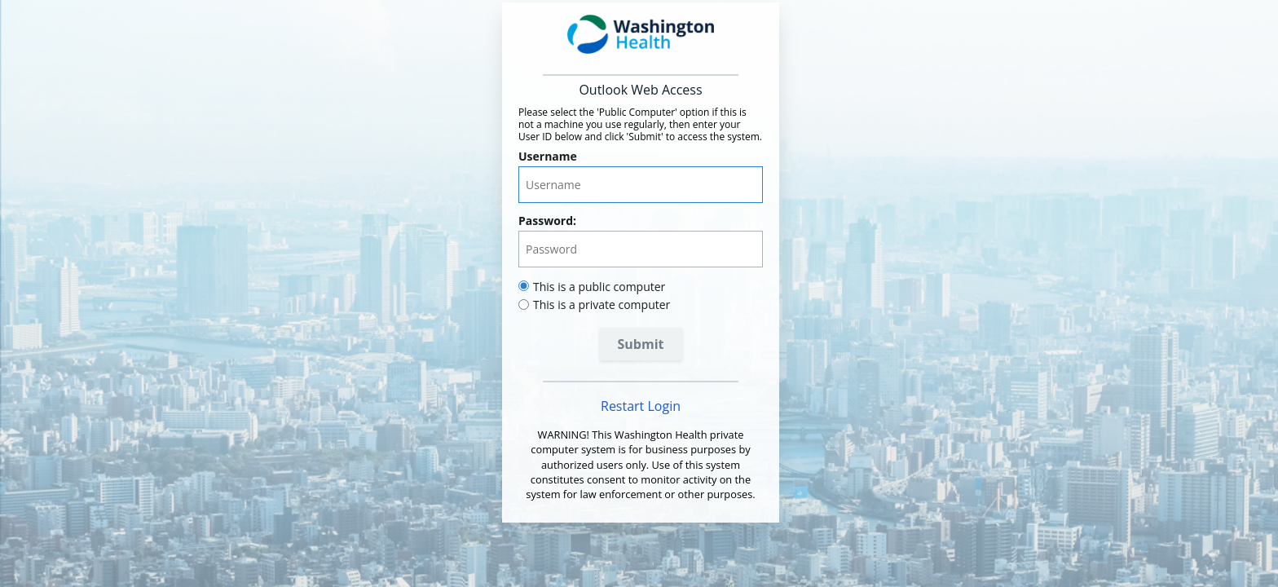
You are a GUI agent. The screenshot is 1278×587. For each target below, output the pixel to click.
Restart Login (641, 406)
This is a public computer (599, 286)
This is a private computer (601, 304)
